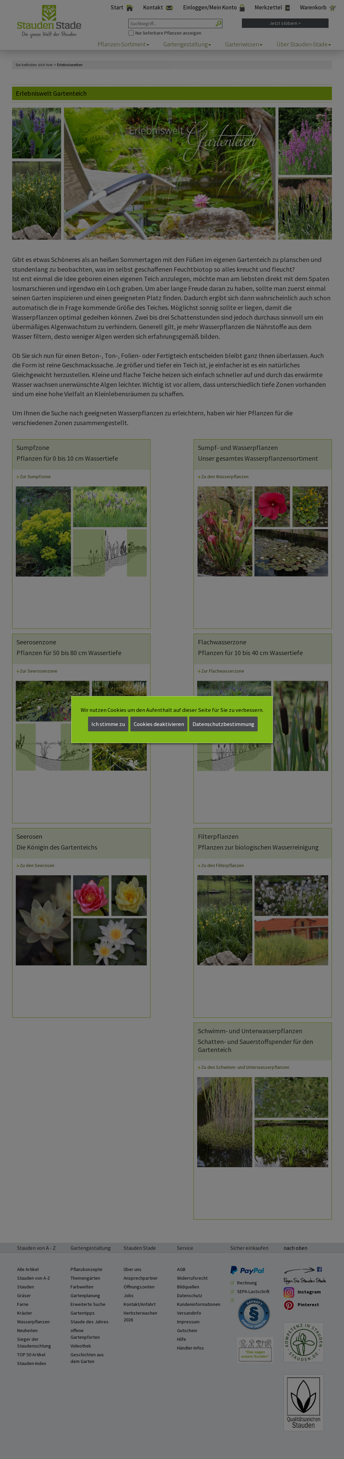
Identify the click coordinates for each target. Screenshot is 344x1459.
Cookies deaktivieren (159, 724)
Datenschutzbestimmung (223, 724)
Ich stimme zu (108, 724)
